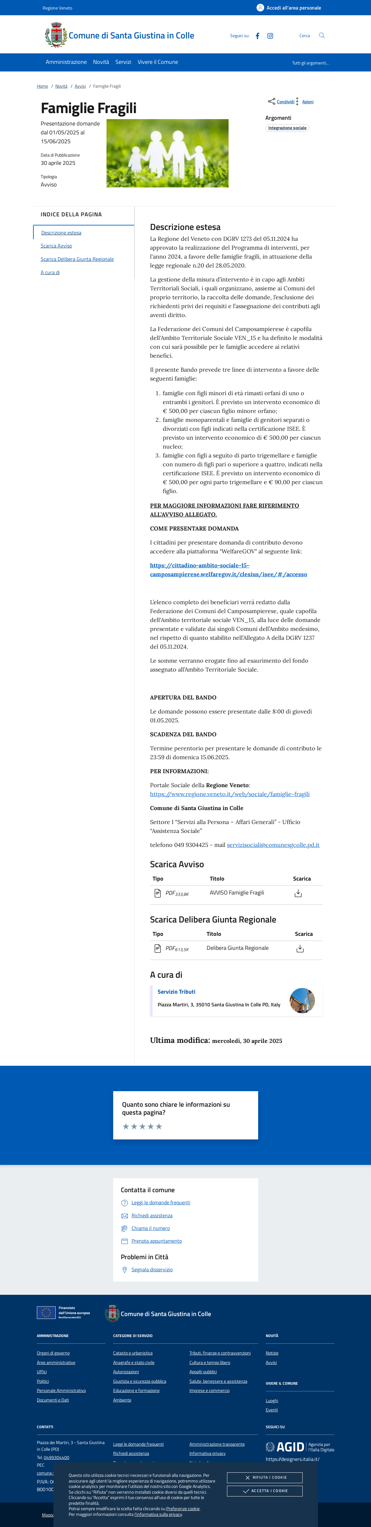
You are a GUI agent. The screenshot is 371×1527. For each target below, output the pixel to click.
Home (42, 86)
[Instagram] (267, 35)
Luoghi (272, 1400)
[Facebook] (255, 35)
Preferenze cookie (183, 1508)
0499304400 (56, 1457)
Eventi (272, 1409)
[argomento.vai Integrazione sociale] (287, 127)
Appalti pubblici (203, 1371)
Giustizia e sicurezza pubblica (139, 1381)
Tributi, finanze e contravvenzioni (220, 1352)
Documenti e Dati (53, 1399)
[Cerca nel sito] (322, 35)
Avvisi (80, 86)
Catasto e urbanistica (133, 1352)
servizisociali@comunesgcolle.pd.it (273, 844)
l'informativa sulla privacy (158, 1514)
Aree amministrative (56, 1362)
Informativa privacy (207, 1453)
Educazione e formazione (136, 1390)
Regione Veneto (57, 7)
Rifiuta (265, 1478)
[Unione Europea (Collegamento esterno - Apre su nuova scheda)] (65, 1314)
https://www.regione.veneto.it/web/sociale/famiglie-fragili (230, 794)
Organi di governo (53, 1352)
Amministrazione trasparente (217, 1444)
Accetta (264, 1491)
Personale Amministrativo (61, 1390)
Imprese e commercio (209, 1390)
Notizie (272, 1352)
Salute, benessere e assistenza (218, 1381)
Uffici (42, 1371)
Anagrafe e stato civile (134, 1362)
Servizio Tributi (177, 991)
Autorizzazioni (126, 1371)
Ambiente (122, 1399)
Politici (43, 1381)
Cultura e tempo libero (209, 1362)
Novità (61, 86)
